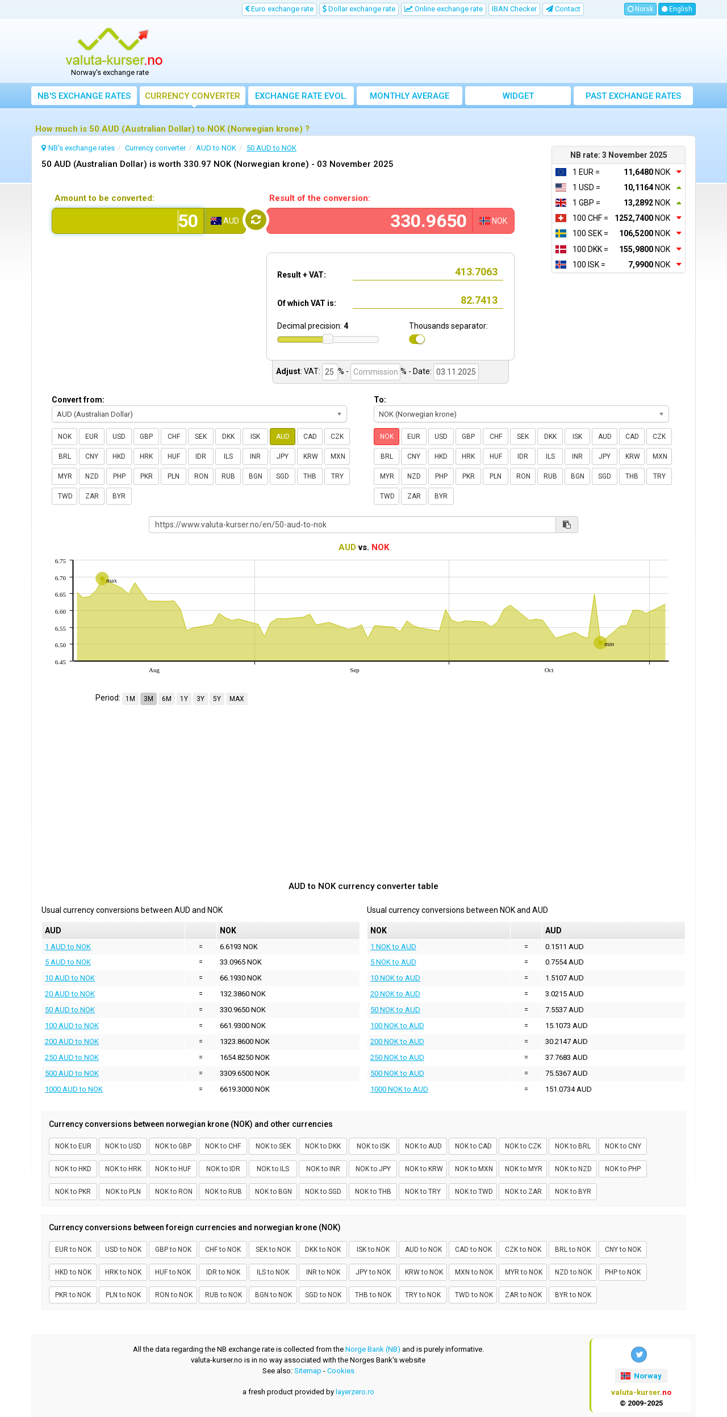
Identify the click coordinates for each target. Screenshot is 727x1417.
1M (130, 699)
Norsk (640, 9)
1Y (184, 699)
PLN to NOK (123, 1295)
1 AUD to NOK (68, 946)
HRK (146, 456)
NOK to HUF (173, 1169)
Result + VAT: (301, 274)
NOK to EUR (73, 1146)
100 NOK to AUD (397, 1025)
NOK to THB (373, 1192)
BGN (255, 476)
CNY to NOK (623, 1250)
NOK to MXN (474, 1169)
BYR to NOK (573, 1295)
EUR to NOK (73, 1250)
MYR (65, 476)
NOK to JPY (373, 1169)
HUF (174, 456)
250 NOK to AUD (397, 1057)
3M (148, 699)
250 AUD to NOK (72, 1057)
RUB (228, 476)
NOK (65, 437)
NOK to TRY (423, 1192)
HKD (119, 456)
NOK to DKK (323, 1146)
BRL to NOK (573, 1250)
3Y (200, 699)
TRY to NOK (423, 1295)
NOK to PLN (123, 1192)
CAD (310, 437)
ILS (228, 456)
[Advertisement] (447, 51)
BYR (119, 496)
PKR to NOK (73, 1295)
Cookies (340, 1370)
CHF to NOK (223, 1250)
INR (255, 456)
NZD (92, 476)
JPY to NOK (373, 1272)
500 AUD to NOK (72, 1073)
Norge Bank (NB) (372, 1349)
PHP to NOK (623, 1272)
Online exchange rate (443, 9)
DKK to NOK (323, 1250)
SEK (201, 437)
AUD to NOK (423, 1250)
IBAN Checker (514, 9)
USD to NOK (123, 1250)
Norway (641, 1376)
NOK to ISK (373, 1146)
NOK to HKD (73, 1169)
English (677, 9)
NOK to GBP (173, 1146)
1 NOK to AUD (393, 946)
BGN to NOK (273, 1295)
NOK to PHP (623, 1169)
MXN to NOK (474, 1272)
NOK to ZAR (523, 1192)
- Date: (420, 371)
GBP (146, 437)
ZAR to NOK (523, 1295)
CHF (174, 437)
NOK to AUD (423, 1146)
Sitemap (307, 1370)
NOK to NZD (573, 1169)
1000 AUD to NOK (74, 1089)
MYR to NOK (523, 1272)
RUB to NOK (223, 1295)
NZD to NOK (573, 1272)
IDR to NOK (223, 1272)
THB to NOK (373, 1295)
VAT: (312, 371)
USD (119, 437)
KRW (310, 456)
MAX (236, 699)
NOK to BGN (273, 1192)
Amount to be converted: (104, 198)
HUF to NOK (173, 1272)
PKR (146, 476)
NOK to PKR (73, 1192)
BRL (65, 456)
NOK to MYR (523, 1169)
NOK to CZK (523, 1146)
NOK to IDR (223, 1169)
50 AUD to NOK (70, 1009)
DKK (228, 437)
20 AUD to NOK (70, 994)
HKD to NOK (73, 1272)
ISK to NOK (373, 1250)
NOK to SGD (323, 1192)
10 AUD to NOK (70, 978)
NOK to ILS (273, 1169)
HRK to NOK (123, 1272)
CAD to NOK (473, 1250)
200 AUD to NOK (72, 1041)
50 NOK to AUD (395, 1009)
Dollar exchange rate (359, 9)
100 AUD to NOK (72, 1025)
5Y (217, 699)
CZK (337, 437)
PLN (173, 476)
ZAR (92, 496)
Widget (518, 96)
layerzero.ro (355, 1391)
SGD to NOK (323, 1295)
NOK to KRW (424, 1169)
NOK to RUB (223, 1192)
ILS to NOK (273, 1272)
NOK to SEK (273, 1146)
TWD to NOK (474, 1295)
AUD (283, 437)
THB (309, 476)
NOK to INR (323, 1169)
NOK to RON (174, 1192)
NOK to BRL (573, 1146)
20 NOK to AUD (395, 994)
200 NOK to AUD (397, 1041)
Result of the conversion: (319, 198)
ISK (255, 437)
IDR (200, 456)
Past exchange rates (633, 96)
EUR (91, 437)
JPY (283, 456)
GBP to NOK (173, 1250)
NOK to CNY (623, 1146)
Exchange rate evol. (301, 96)
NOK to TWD (474, 1192)
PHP (119, 476)
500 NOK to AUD (397, 1073)
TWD (65, 496)
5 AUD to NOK (68, 962)
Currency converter (192, 96)
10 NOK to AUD (395, 978)
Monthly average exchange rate (409, 98)
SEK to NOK (273, 1250)
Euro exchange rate (279, 9)
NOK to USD (123, 1146)
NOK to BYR (573, 1192)
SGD (282, 476)
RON (201, 476)
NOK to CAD (473, 1146)
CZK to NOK (523, 1250)
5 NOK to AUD (393, 962)
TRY (337, 476)
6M (167, 699)
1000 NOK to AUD (399, 1089)
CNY (91, 456)
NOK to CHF (223, 1146)
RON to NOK (174, 1295)
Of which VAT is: (306, 303)
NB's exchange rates (84, 96)
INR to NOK (323, 1272)
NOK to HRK (123, 1169)
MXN (338, 456)
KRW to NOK (424, 1272)
